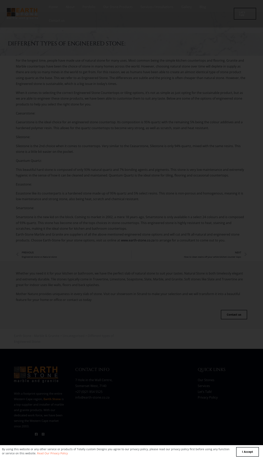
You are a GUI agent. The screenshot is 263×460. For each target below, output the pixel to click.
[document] (131, 230)
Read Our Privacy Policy (52, 453)
